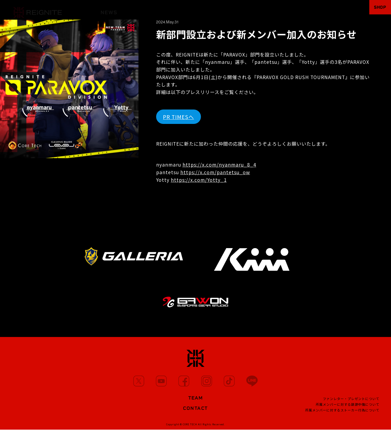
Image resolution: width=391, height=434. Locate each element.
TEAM (238, 10)
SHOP (376, 10)
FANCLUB (303, 10)
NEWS (108, 10)
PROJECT (268, 10)
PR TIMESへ (178, 117)
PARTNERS (206, 10)
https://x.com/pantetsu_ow (215, 172)
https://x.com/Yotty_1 (199, 179)
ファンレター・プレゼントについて (351, 401)
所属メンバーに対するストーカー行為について (342, 413)
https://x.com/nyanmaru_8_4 (219, 164)
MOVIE (172, 10)
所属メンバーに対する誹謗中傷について (347, 407)
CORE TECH (190, 428)
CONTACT (195, 411)
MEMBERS (140, 10)
